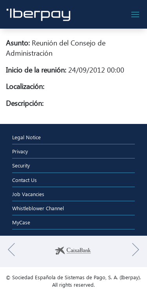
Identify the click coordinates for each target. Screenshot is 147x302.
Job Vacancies (28, 194)
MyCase (21, 222)
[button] (11, 251)
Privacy (20, 151)
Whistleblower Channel (38, 208)
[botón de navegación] (135, 14)
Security (21, 165)
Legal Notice (26, 137)
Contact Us (24, 179)
